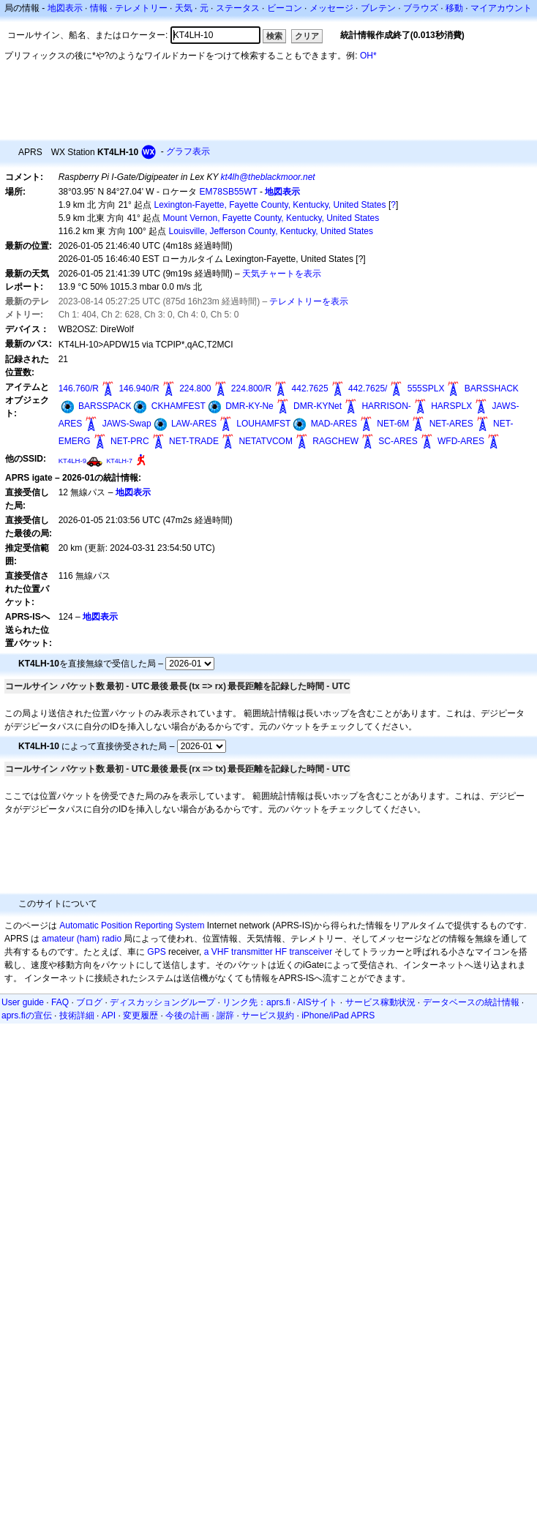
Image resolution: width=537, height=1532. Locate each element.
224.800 (195, 388)
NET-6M (393, 423)
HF (281, 952)
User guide (22, 1002)
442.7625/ (367, 388)
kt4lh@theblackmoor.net (268, 177)
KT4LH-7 (119, 461)
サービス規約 (267, 1015)
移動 (454, 8)
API (109, 1015)
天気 (183, 8)
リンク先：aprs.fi (256, 1002)
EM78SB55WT (229, 192)
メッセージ (331, 8)
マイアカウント (501, 8)
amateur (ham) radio (81, 939)
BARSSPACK (104, 406)
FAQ (60, 1002)
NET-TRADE (194, 441)
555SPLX (426, 388)
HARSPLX (451, 406)
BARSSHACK (492, 388)
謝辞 (225, 1015)
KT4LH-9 (72, 461)
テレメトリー (141, 8)
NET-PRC (129, 441)
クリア (307, 35)
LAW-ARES (194, 423)
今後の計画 (187, 1015)
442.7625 (310, 388)
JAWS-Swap (126, 423)
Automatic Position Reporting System (131, 925)
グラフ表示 (188, 151)
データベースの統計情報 (471, 1002)
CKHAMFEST (178, 406)
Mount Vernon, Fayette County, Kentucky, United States (270, 218)
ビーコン (284, 8)
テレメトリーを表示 (308, 301)
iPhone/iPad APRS (338, 1015)
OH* (368, 55)
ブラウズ (420, 8)
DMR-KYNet (317, 406)
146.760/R (79, 388)
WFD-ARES (461, 441)
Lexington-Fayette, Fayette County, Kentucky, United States (270, 205)
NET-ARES (451, 423)
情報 (99, 8)
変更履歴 (140, 1015)
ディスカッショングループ (162, 1002)
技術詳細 (76, 1015)
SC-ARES (397, 441)
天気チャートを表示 (281, 274)
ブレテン (378, 8)
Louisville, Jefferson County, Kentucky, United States (271, 231)
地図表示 (65, 8)
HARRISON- (385, 406)
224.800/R (251, 388)
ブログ (89, 1002)
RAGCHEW (335, 441)
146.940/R (139, 388)
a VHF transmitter (238, 952)
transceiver (310, 952)
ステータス (238, 8)
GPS (156, 952)
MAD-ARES (334, 423)
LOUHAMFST (263, 423)
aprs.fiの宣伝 (26, 1015)
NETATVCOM (266, 441)
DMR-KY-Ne (249, 406)
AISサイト (317, 1002)
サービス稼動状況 (380, 1002)
